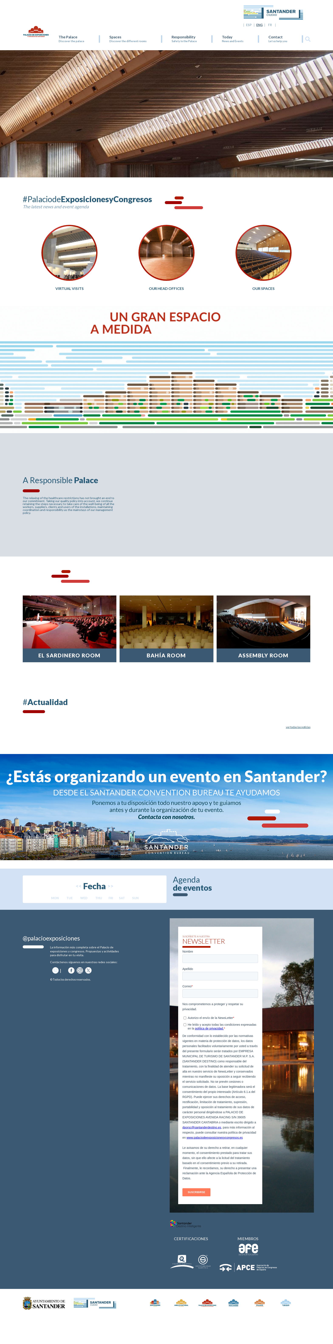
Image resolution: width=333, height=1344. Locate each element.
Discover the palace (71, 41)
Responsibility (183, 37)
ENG (259, 25)
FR (270, 25)
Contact (275, 37)
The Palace (68, 37)
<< (79, 912)
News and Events (232, 41)
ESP (249, 25)
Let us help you (277, 41)
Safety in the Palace (184, 41)
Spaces (115, 37)
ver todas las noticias (298, 753)
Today (227, 37)
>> (110, 912)
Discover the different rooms (128, 41)
